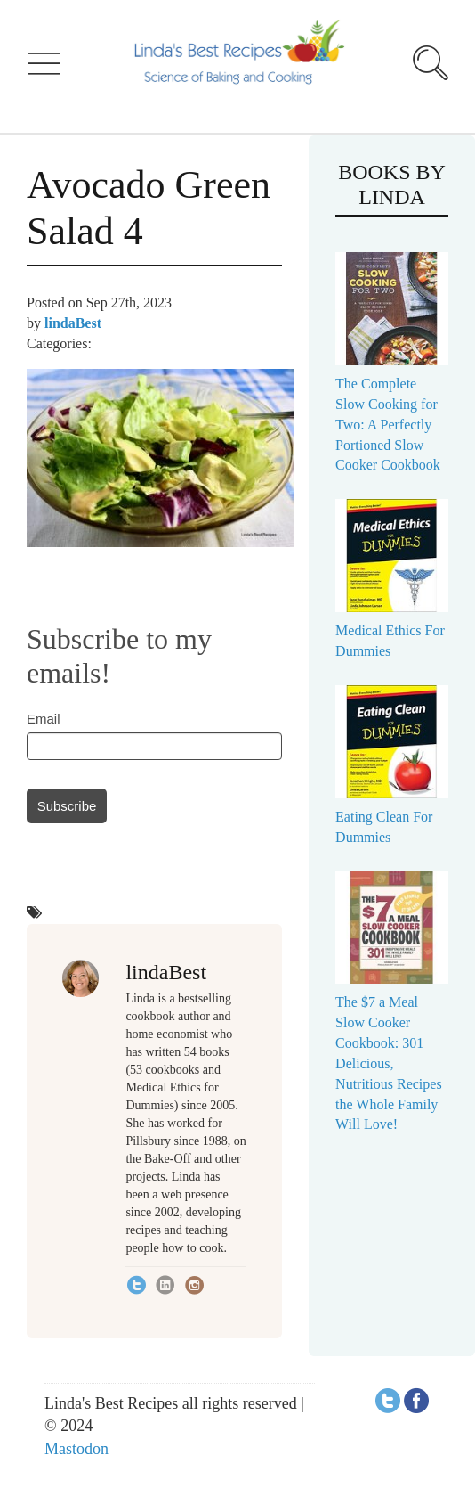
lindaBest (72, 323)
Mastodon (76, 1449)
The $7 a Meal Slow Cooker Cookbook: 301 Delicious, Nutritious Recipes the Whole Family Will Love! (388, 1063)
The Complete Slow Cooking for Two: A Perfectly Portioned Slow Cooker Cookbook (387, 424)
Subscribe (67, 805)
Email (43, 718)
